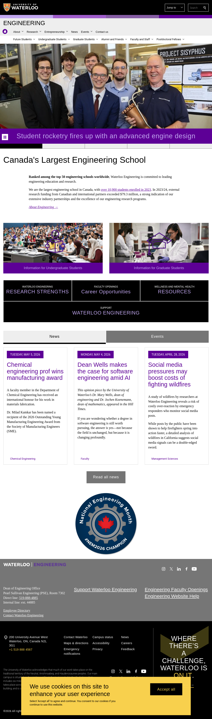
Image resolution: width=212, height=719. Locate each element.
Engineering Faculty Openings (176, 589)
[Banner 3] (106, 146)
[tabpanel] (106, 413)
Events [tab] (157, 336)
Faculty (85, 458)
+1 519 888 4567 (20, 649)
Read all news (106, 477)
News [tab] (54, 336)
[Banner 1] (21, 146)
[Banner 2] (63, 146)
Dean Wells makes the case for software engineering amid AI (105, 371)
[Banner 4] (148, 146)
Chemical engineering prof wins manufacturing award (35, 371)
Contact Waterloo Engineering (23, 615)
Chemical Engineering (22, 458)
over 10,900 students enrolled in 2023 (126, 189)
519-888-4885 (28, 597)
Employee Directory (16, 610)
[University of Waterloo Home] (21, 7)
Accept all (166, 689)
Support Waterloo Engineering (105, 589)
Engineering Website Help (172, 596)
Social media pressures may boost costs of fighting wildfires (169, 374)
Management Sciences (165, 458)
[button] (174, 7)
